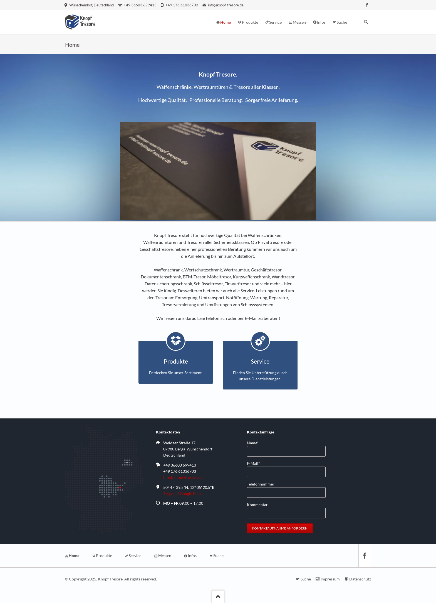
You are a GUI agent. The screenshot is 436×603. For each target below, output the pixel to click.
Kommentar (257, 504)
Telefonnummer (260, 484)
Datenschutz (360, 579)
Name (256, 442)
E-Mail (256, 463)
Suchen (366, 22)
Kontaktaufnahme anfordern (280, 528)
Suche (218, 555)
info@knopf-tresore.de (182, 477)
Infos (192, 555)
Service (135, 555)
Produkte (104, 555)
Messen (164, 555)
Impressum (330, 579)
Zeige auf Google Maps (182, 493)
